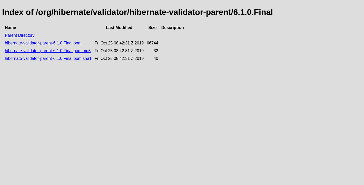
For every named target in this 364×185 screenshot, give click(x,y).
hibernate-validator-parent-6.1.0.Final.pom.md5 (48, 51)
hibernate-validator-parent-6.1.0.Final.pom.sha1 (48, 58)
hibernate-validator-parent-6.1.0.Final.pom (43, 43)
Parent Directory (20, 35)
